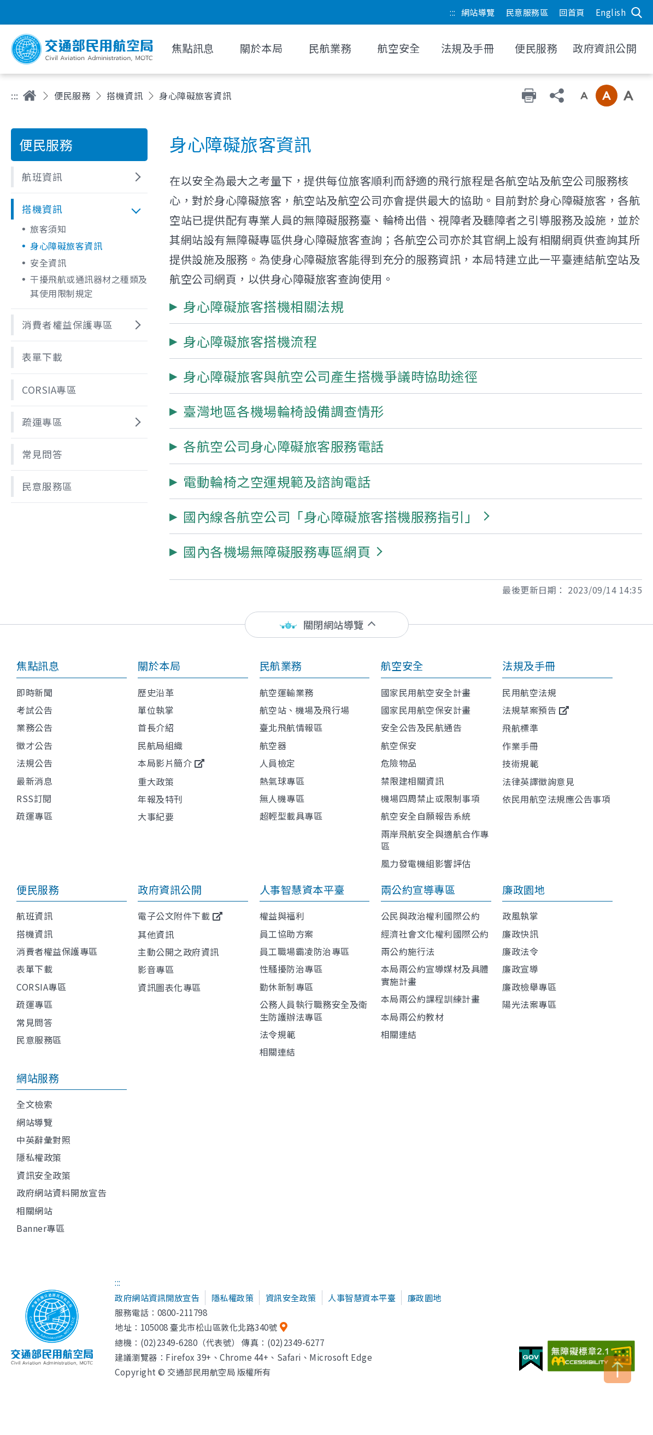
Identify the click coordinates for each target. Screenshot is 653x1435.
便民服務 (72, 95)
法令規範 (278, 1034)
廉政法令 (520, 951)
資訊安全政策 (43, 1175)
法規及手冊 (529, 665)
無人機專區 (282, 798)
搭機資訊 (125, 95)
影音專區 (156, 969)
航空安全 (402, 665)
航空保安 (399, 745)
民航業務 (281, 665)
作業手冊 (520, 745)
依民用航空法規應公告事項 (556, 798)
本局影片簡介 (165, 762)
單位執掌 (156, 709)
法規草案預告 (529, 709)
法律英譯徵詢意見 (538, 781)
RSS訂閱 (34, 798)
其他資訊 (156, 934)
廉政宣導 (520, 968)
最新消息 (34, 780)
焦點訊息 (37, 665)
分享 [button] (557, 95)
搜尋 (636, 12)
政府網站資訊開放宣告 (157, 1297)
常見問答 (34, 1022)
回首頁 (572, 12)
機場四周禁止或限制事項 (430, 798)
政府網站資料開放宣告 (61, 1192)
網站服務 (37, 1078)
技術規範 (520, 763)
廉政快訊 (520, 933)
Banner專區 (40, 1228)
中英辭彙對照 (43, 1139)
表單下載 (34, 968)
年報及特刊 (160, 798)
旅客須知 (48, 228)
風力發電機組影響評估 (426, 863)
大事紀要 (156, 816)
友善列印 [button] (529, 95)
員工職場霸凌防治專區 (305, 951)
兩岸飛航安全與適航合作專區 (435, 839)
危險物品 (399, 762)
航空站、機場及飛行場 (305, 709)
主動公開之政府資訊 (178, 951)
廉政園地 (523, 889)
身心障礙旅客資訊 (66, 245)
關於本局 (159, 665)
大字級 (628, 95)
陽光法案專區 (529, 1004)
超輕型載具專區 (291, 815)
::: (453, 12)
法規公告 (34, 762)
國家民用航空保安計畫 (426, 709)
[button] (79, 177)
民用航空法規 (529, 692)
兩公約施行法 (408, 951)
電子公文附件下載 (174, 915)
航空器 (273, 745)
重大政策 (156, 781)
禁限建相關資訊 (412, 780)
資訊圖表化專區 (169, 987)
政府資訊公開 (170, 889)
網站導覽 (478, 12)
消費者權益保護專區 (57, 951)
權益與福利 (282, 915)
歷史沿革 (156, 692)
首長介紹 (156, 727)
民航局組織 (160, 745)
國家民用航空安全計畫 (426, 692)
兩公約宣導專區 (418, 889)
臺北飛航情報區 (291, 727)
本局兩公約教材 (412, 1016)
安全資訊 (48, 262)
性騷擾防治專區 (291, 968)
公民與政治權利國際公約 (430, 915)
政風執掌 (520, 915)
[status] (327, 625)
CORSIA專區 (41, 986)
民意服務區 (527, 12)
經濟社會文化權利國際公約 (435, 933)
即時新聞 (34, 692)
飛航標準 (520, 727)
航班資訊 (34, 915)
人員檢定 (278, 762)
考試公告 (34, 709)
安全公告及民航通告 (421, 727)
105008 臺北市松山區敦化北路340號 (209, 1327)
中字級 (606, 95)
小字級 (584, 95)
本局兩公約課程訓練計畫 (430, 998)
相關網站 (34, 1210)
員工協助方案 (287, 933)
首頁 (29, 95)
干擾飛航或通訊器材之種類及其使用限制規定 (89, 286)
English (611, 12)
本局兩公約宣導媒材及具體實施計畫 (435, 974)
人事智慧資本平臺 (302, 889)
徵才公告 (34, 745)
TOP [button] (617, 1369)
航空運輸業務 (287, 692)
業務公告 (34, 727)
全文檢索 (34, 1104)
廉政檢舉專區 (529, 986)
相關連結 (278, 1051)
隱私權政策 (39, 1157)
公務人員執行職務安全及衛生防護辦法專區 (314, 1010)
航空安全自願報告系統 (426, 815)
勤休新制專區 (287, 986)
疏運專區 (34, 815)
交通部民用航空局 (82, 49)
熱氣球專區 (282, 780)
